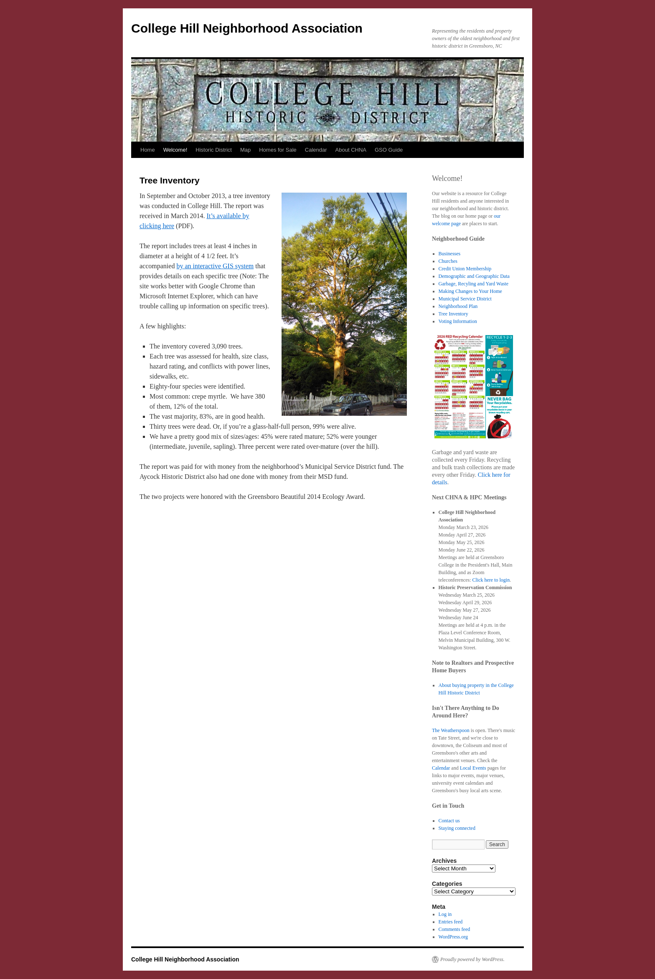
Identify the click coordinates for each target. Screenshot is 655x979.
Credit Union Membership (465, 269)
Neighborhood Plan (458, 306)
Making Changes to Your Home (470, 291)
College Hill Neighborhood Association (247, 28)
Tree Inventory (453, 314)
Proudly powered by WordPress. (472, 959)
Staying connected (457, 828)
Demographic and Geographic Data (474, 276)
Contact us (449, 821)
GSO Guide (389, 150)
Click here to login (491, 580)
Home (147, 150)
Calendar (316, 150)
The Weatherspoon (451, 730)
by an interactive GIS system (215, 266)
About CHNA (350, 150)
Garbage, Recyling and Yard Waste (473, 284)
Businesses (450, 254)
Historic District (213, 150)
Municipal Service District (465, 299)
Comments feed (454, 929)
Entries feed (451, 922)
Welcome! (175, 150)
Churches (448, 261)
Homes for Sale (278, 150)
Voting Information (458, 321)
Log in (445, 914)
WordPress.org (453, 937)
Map (245, 150)
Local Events (473, 768)
